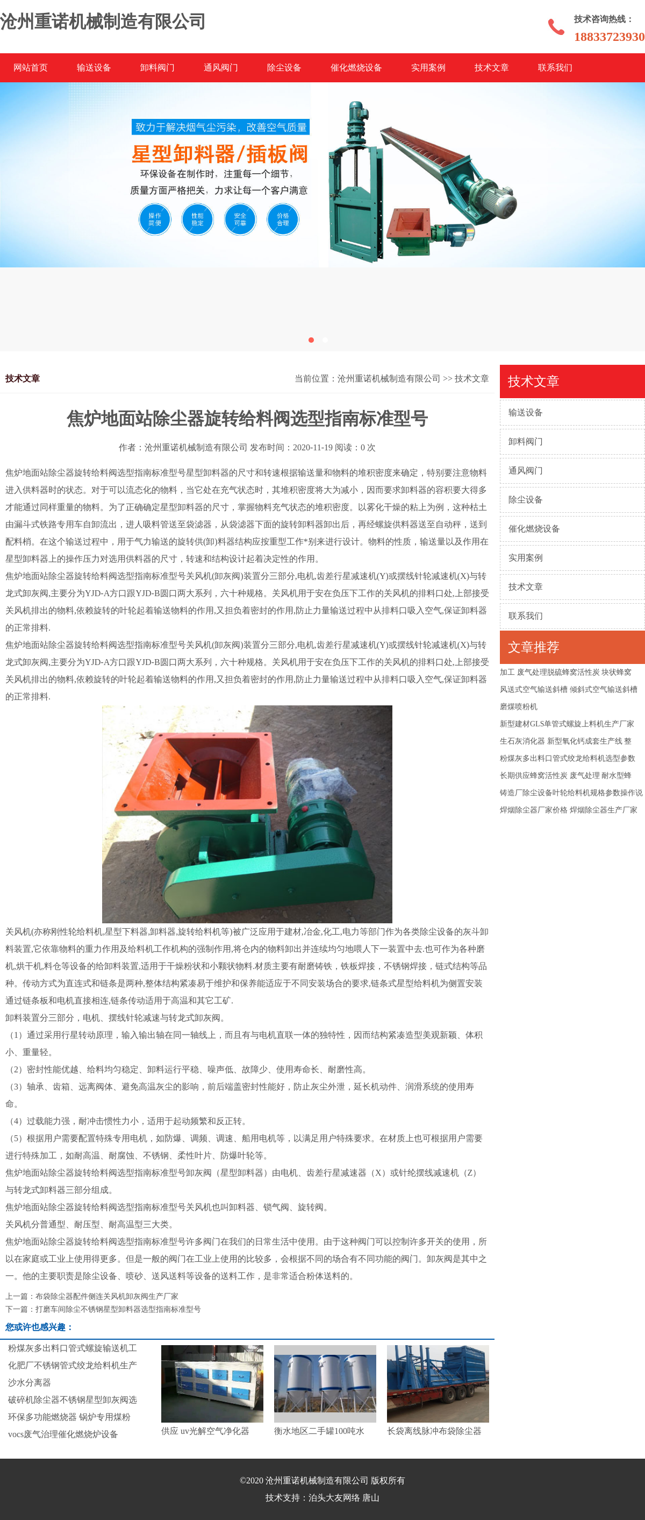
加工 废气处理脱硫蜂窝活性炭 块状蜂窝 (566, 672)
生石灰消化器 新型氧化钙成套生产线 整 (566, 741)
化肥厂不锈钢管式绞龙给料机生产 (72, 1365)
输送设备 (94, 67)
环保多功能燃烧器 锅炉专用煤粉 (69, 1417)
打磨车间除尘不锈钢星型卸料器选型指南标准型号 (118, 1309)
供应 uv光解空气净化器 (205, 1431)
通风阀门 (221, 67)
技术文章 (492, 67)
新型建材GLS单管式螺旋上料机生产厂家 (567, 724)
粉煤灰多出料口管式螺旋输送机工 (72, 1348)
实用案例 (428, 67)
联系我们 (555, 67)
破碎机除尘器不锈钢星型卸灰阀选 (72, 1399)
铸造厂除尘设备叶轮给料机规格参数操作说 (571, 793)
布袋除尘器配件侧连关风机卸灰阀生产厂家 (106, 1296)
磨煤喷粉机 (519, 707)
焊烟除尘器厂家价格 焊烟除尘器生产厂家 (568, 810)
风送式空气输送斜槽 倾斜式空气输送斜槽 (568, 689)
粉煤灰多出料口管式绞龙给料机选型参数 (567, 758)
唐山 (370, 1497)
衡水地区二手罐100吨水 (319, 1431)
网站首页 (30, 67)
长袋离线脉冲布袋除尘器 (434, 1431)
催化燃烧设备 (356, 67)
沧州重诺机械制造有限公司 (389, 378)
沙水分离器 (29, 1382)
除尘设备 (284, 67)
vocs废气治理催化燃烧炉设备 (63, 1434)
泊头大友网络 (334, 1497)
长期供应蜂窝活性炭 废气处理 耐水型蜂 (566, 776)
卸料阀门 (157, 67)
